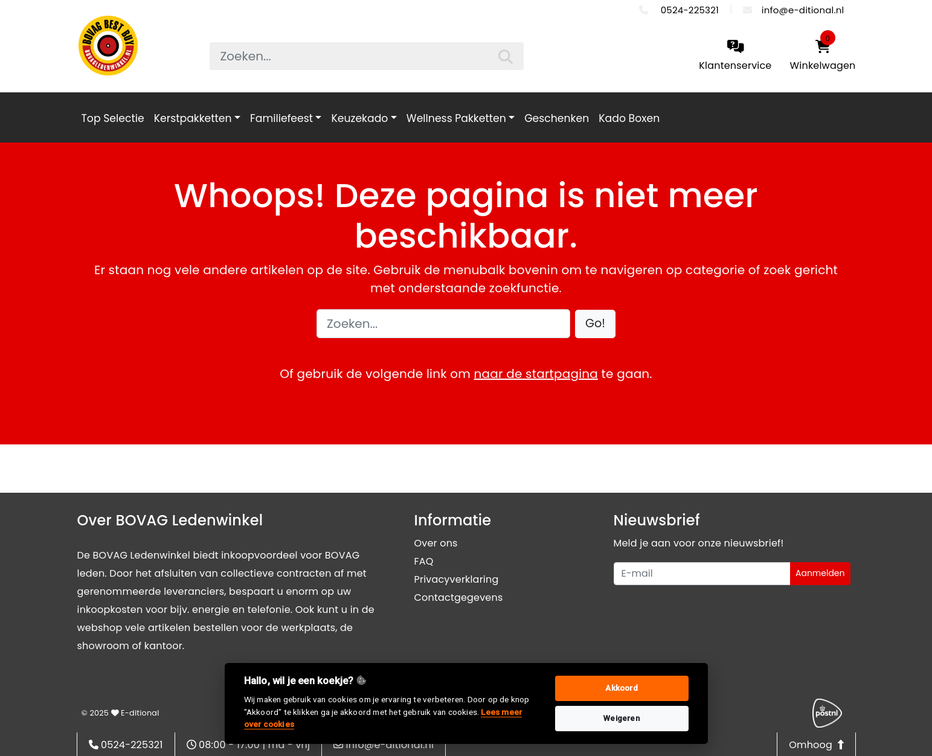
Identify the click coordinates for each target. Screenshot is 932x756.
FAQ (424, 561)
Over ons (436, 543)
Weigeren (621, 718)
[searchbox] (367, 56)
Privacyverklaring (456, 579)
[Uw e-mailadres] (702, 573)
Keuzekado (359, 118)
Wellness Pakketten (456, 118)
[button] (595, 324)
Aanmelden (820, 573)
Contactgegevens (458, 597)
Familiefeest (281, 118)
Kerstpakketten (193, 118)
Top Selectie (113, 118)
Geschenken (556, 118)
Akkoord (621, 688)
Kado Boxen (629, 118)
